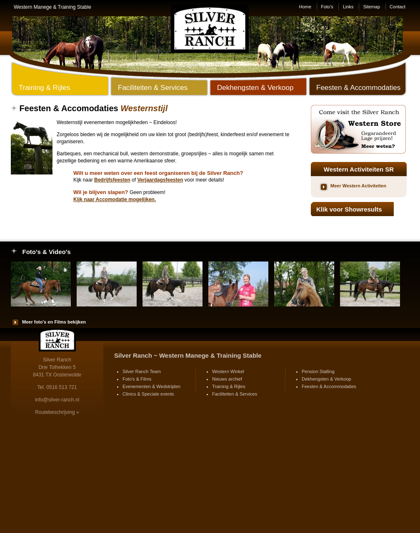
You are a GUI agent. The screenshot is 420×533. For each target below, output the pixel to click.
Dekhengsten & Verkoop (326, 378)
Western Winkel (228, 371)
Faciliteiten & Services (234, 393)
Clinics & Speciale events (148, 393)
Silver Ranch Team (141, 371)
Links (348, 6)
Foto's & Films (136, 378)
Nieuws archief (227, 378)
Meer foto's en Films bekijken (54, 321)
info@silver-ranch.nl (57, 400)
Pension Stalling (318, 371)
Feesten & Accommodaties (329, 386)
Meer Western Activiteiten (358, 185)
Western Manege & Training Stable (52, 7)
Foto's (327, 6)
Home (305, 6)
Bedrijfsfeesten (112, 180)
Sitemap (371, 6)
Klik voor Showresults (349, 209)
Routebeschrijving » (57, 412)
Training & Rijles (228, 386)
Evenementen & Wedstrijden (151, 386)
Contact (397, 6)
